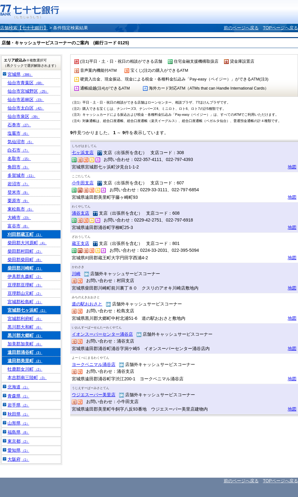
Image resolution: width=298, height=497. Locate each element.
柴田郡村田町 (24, 251)
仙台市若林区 (25, 99)
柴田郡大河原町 (27, 242)
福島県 (18, 432)
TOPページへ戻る (280, 27)
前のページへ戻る (241, 27)
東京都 (18, 441)
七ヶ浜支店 (83, 152)
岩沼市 (18, 183)
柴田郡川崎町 (24, 268)
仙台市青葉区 (25, 82)
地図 (292, 166)
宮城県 (20, 74)
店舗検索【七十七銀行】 (24, 27)
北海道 (18, 386)
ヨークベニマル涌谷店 (93, 364)
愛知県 (18, 450)
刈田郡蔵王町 (24, 234)
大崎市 (19, 217)
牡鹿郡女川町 (24, 369)
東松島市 (20, 209)
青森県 (18, 395)
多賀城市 (21, 175)
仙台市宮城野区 (27, 91)
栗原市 (18, 200)
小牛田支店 (83, 182)
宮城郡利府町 (24, 318)
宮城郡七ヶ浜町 (27, 310)
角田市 (18, 166)
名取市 (19, 158)
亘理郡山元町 (24, 293)
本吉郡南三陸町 (27, 377)
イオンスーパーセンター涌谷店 (102, 334)
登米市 (18, 192)
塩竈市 (18, 133)
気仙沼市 (20, 141)
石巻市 (19, 124)
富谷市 (18, 225)
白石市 (18, 150)
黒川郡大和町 (24, 326)
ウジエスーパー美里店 (93, 394)
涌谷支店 (80, 213)
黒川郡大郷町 (24, 335)
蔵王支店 (80, 243)
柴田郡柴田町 (24, 259)
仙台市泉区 (23, 116)
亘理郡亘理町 (24, 284)
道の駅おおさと (87, 303)
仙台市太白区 (25, 107)
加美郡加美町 (24, 343)
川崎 (76, 273)
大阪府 (18, 459)
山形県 (18, 423)
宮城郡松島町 (24, 301)
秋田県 (18, 414)
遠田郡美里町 (24, 360)
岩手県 (18, 404)
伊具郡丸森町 (24, 276)
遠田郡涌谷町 (24, 352)
